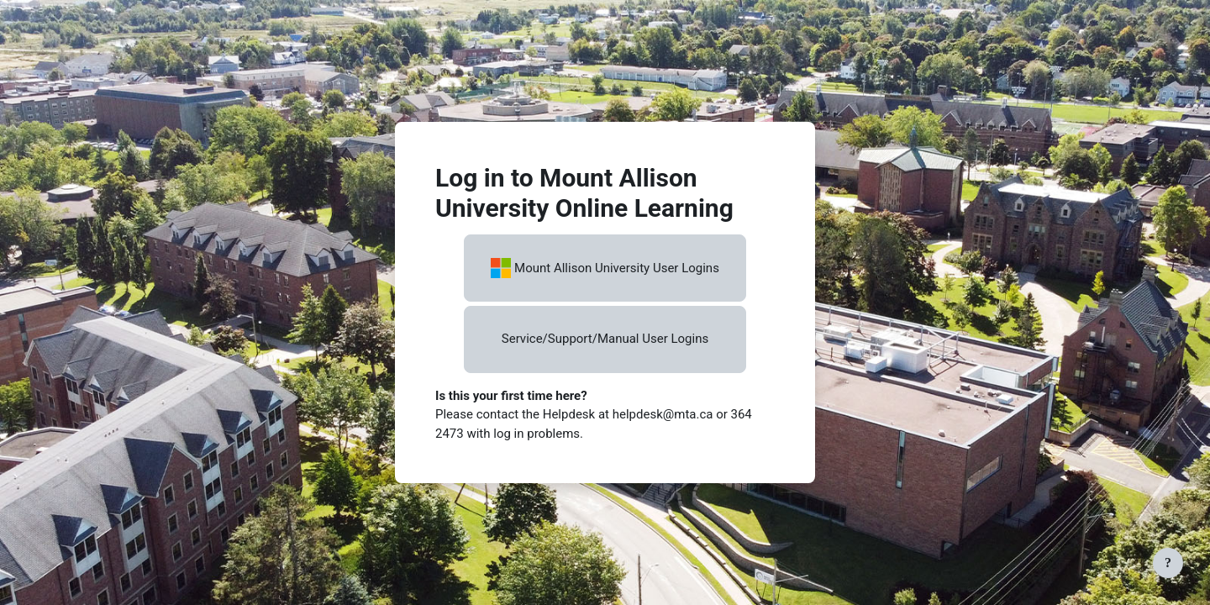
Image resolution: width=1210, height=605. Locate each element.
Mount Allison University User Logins (605, 268)
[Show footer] (1168, 563)
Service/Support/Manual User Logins (605, 338)
